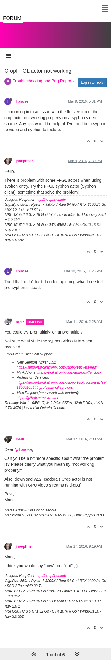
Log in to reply (92, 82)
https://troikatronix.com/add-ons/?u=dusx (69, 372)
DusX (20, 322)
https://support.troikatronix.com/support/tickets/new (56, 367)
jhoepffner (24, 161)
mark (20, 439)
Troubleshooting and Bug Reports (44, 81)
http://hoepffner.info (51, 199)
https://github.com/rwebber (37, 398)
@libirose (23, 449)
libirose (22, 101)
